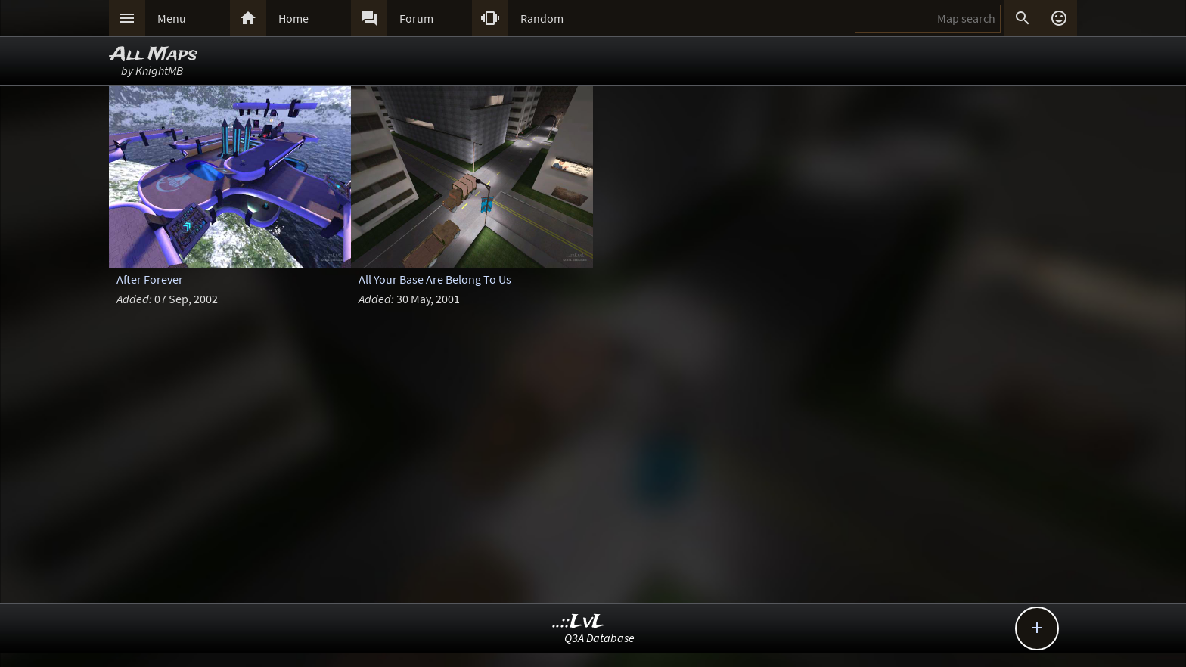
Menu (171, 18)
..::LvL (579, 622)
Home (293, 18)
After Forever (149, 279)
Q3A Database (599, 637)
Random (542, 18)
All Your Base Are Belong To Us (435, 279)
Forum (416, 18)
